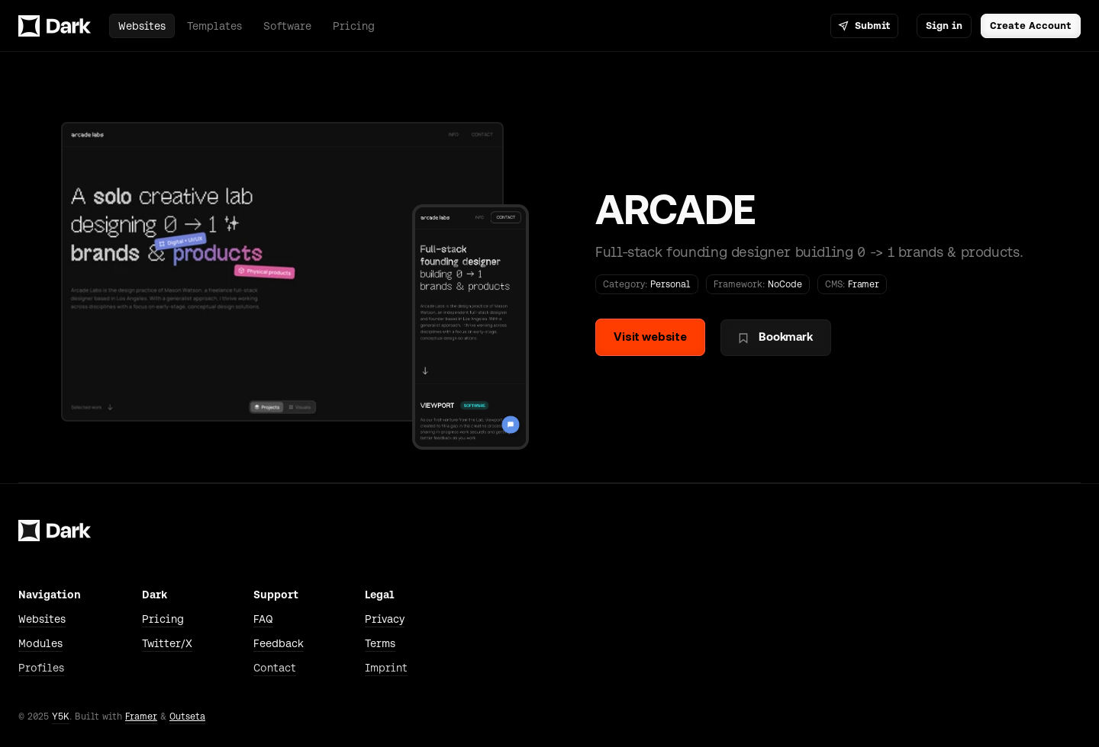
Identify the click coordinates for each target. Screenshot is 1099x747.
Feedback (278, 643)
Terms (380, 643)
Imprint (386, 668)
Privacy (384, 619)
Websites (42, 619)
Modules (40, 643)
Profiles (41, 668)
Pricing (163, 619)
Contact (274, 668)
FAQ (263, 619)
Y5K (60, 716)
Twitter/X (167, 643)
